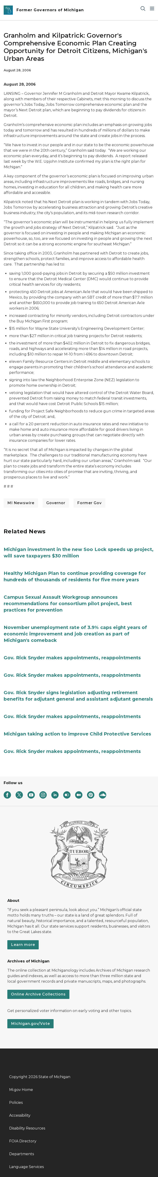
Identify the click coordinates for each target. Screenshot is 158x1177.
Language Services (26, 1167)
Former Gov (89, 503)
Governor (55, 503)
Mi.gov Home (21, 1090)
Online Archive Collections (38, 994)
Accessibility (19, 1115)
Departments (21, 1154)
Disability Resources (27, 1128)
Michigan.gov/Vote (30, 1023)
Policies (16, 1102)
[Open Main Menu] (152, 8)
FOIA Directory (22, 1141)
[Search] (143, 8)
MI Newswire (20, 503)
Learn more (23, 944)
